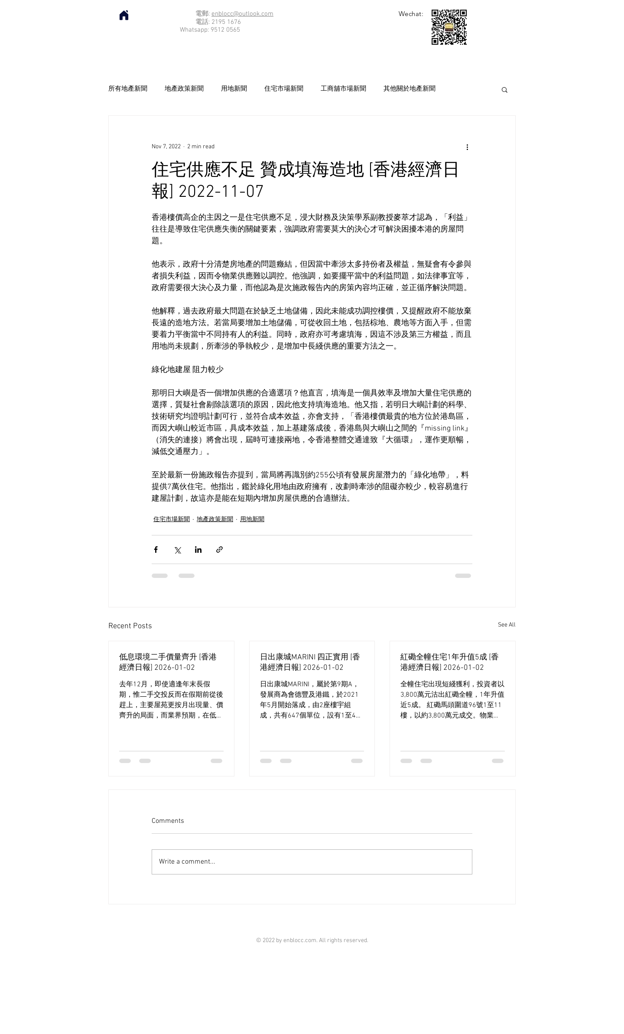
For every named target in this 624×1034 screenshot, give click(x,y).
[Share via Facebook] (156, 549)
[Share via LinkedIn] (198, 549)
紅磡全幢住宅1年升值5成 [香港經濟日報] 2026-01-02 (449, 662)
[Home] (124, 15)
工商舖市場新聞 (343, 89)
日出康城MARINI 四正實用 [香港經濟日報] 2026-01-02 (310, 662)
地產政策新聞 (184, 89)
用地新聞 (234, 89)
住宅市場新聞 (283, 89)
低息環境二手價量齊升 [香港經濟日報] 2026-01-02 (168, 662)
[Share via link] (219, 549)
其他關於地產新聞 (410, 89)
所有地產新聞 (127, 89)
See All (507, 625)
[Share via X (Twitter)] (177, 549)
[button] (504, 89)
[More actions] (467, 147)
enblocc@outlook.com (242, 14)
